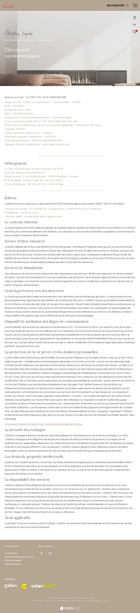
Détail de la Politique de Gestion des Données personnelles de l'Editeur (44, 424)
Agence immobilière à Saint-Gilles (20, 40)
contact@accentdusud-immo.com (19, 557)
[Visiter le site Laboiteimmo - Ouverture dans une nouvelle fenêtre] (70, 606)
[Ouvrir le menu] (135, 5)
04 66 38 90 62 (11, 553)
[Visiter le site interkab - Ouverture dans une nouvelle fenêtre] (44, 585)
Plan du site (50, 601)
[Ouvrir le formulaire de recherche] (118, 5)
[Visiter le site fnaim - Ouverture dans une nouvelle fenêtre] (24, 586)
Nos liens (82, 601)
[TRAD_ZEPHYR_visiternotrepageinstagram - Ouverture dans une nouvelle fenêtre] (50, 554)
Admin (74, 601)
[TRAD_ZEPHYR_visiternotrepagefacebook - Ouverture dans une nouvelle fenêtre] (41, 554)
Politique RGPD (94, 601)
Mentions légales (63, 601)
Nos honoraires (37, 601)
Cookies (106, 601)
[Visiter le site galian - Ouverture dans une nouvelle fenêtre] (11, 585)
